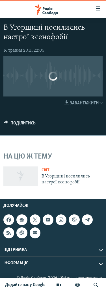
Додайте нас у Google (25, 285)
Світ (45, 170)
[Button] (20, 124)
